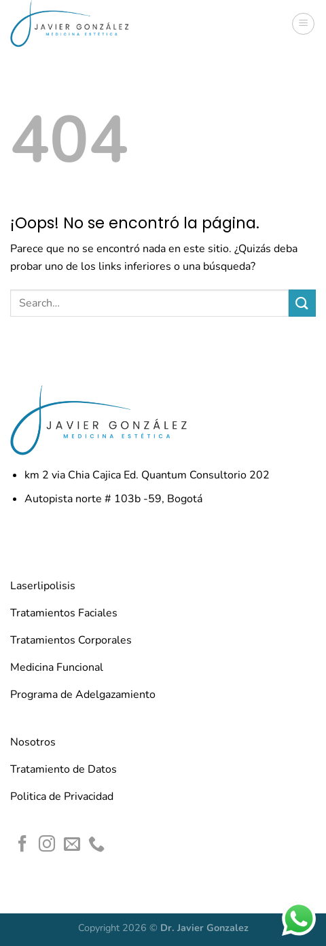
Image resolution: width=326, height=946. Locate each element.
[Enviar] (302, 303)
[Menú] (303, 24)
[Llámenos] (96, 845)
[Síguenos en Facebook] (22, 845)
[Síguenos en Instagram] (47, 845)
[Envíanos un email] (72, 845)
